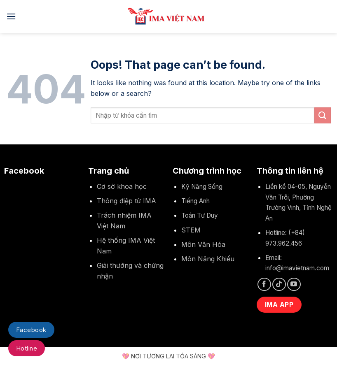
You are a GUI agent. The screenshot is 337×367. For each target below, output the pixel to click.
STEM (191, 230)
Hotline (26, 348)
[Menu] (11, 16)
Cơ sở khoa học (122, 186)
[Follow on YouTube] (294, 284)
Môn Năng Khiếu (207, 259)
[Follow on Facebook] (264, 284)
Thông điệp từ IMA (126, 201)
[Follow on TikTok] (279, 284)
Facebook (31, 330)
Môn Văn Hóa (203, 244)
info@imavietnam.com (297, 268)
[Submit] (322, 115)
